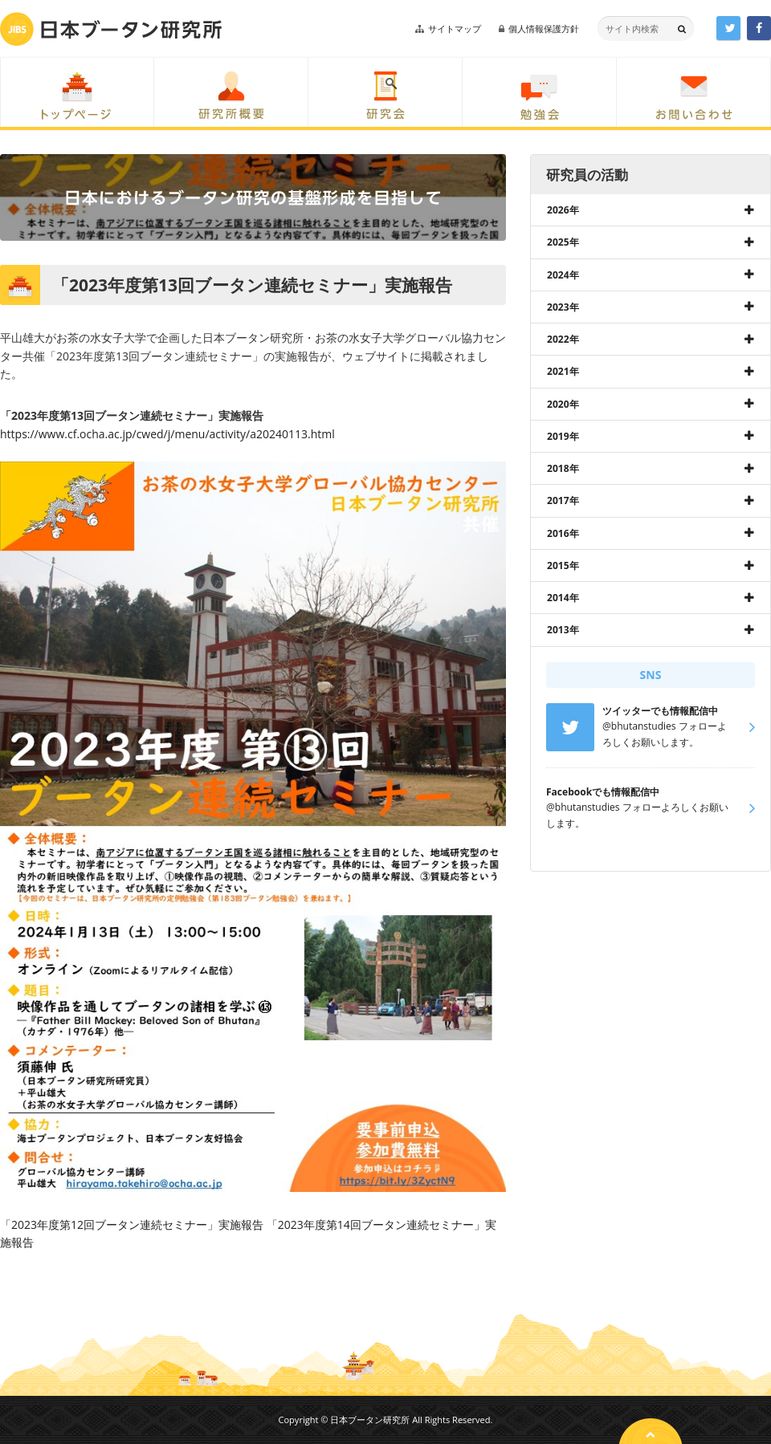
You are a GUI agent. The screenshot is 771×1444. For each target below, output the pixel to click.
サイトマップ (454, 28)
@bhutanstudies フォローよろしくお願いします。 (637, 807)
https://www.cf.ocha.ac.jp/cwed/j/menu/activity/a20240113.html (167, 433)
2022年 (563, 339)
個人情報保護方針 (543, 28)
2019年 (563, 436)
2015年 (563, 565)
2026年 (563, 210)
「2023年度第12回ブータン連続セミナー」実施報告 (131, 1224)
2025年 (563, 242)
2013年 (563, 630)
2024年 (563, 275)
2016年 (563, 533)
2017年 (563, 500)
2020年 (563, 404)
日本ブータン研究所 (111, 29)
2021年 (563, 371)
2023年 (563, 307)
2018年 (563, 468)
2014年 (563, 597)
